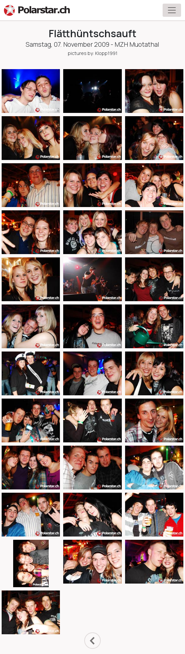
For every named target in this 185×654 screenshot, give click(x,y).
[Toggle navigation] (172, 10)
